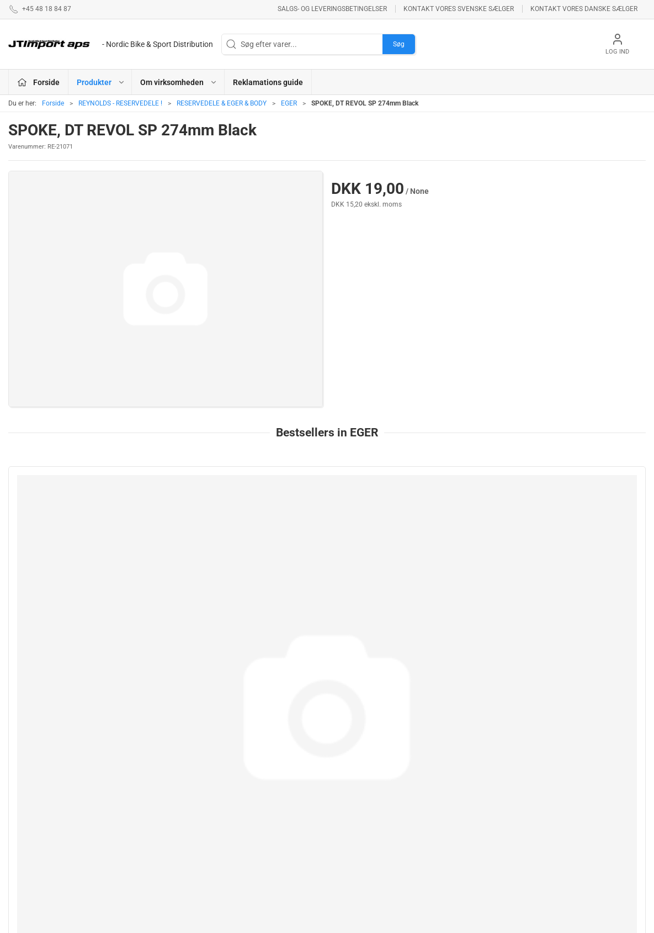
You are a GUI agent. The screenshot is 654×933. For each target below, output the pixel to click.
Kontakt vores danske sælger (583, 9)
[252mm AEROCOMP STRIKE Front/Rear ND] (246, 526)
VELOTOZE (352, 852)
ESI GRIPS (350, 762)
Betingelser (465, 778)
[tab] (320, 690)
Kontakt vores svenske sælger (458, 9)
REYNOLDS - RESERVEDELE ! (120, 103)
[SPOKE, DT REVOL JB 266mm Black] (408, 526)
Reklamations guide (268, 82)
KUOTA (240, 864)
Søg (399, 44)
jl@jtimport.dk (32, 816)
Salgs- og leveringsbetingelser (332, 9)
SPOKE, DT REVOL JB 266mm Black (403, 596)
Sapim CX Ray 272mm (55, 596)
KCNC (238, 849)
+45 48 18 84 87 (35, 804)
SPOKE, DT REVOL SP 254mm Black (564, 596)
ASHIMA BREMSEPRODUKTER (265, 768)
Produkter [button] (101, 82)
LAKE (237, 790)
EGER (289, 103)
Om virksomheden (477, 762)
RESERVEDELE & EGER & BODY (222, 103)
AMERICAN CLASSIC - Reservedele (370, 831)
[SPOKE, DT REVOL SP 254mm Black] (569, 526)
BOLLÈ (345, 794)
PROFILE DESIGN (363, 809)
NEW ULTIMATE (359, 778)
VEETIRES (245, 833)
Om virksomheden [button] (178, 82)
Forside (53, 103)
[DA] (110, 44)
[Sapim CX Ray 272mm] (84, 526)
